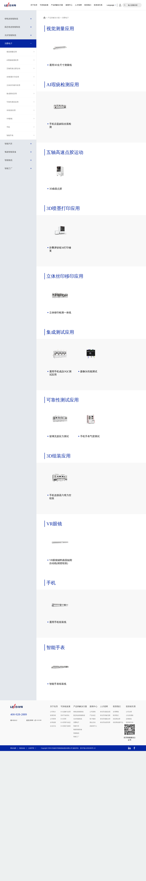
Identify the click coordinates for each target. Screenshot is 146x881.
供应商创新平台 (118, 724)
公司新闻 (92, 713)
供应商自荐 (116, 720)
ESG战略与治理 (66, 713)
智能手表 (10, 135)
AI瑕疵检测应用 (12, 60)
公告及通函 (129, 716)
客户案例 (92, 720)
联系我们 (87, 5)
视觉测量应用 (12, 52)
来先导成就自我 (105, 713)
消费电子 (8, 43)
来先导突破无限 (105, 716)
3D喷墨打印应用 (13, 77)
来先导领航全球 (105, 720)
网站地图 (13, 749)
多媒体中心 (93, 727)
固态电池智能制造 (12, 27)
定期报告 (129, 720)
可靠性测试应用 (12, 102)
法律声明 (31, 749)
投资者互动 (129, 724)
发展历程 (53, 716)
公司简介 (53, 713)
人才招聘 (78, 5)
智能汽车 (8, 144)
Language (110, 5)
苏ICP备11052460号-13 (87, 749)
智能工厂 (8, 168)
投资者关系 (98, 5)
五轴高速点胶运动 (13, 68)
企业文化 (53, 727)
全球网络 (116, 713)
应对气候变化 (65, 716)
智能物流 (8, 160)
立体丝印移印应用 (13, 85)
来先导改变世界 (105, 724)
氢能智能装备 (10, 152)
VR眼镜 (9, 119)
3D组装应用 (11, 110)
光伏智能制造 (10, 35)
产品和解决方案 (57, 5)
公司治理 (129, 713)
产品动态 (92, 716)
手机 (8, 127)
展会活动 (92, 724)
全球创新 (53, 724)
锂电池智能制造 (11, 19)
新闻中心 (69, 5)
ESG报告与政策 (66, 727)
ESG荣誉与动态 (66, 724)
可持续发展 (44, 5)
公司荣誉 (53, 720)
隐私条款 (22, 749)
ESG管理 (63, 720)
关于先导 (33, 5)
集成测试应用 (12, 94)
